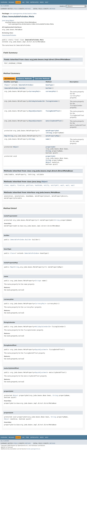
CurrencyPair (34, 91)
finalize (20, 185)
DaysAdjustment (35, 111)
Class (6, 85)
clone (6, 185)
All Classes (5, 6)
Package (11, 2)
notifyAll (55, 185)
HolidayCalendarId (36, 101)
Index (42, 2)
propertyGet (50, 147)
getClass (29, 185)
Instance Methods (24, 78)
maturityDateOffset (54, 121)
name (47, 139)
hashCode (38, 185)
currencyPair (51, 91)
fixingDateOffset (53, 111)
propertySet (50, 156)
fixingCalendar (52, 101)
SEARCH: (62, 6)
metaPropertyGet (52, 130)
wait (62, 185)
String (49, 133)
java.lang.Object (8, 20)
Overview (4, 2)
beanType (49, 85)
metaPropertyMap (52, 136)
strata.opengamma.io (33, 449)
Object (16, 147)
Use (23, 2)
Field (15, 8)
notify (46, 185)
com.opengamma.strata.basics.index (22, 13)
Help (46, 2)
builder (49, 88)
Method (28, 8)
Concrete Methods (42, 78)
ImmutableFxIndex (9, 35)
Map (5, 136)
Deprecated (34, 2)
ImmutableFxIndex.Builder (15, 88)
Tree (27, 2)
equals (13, 185)
